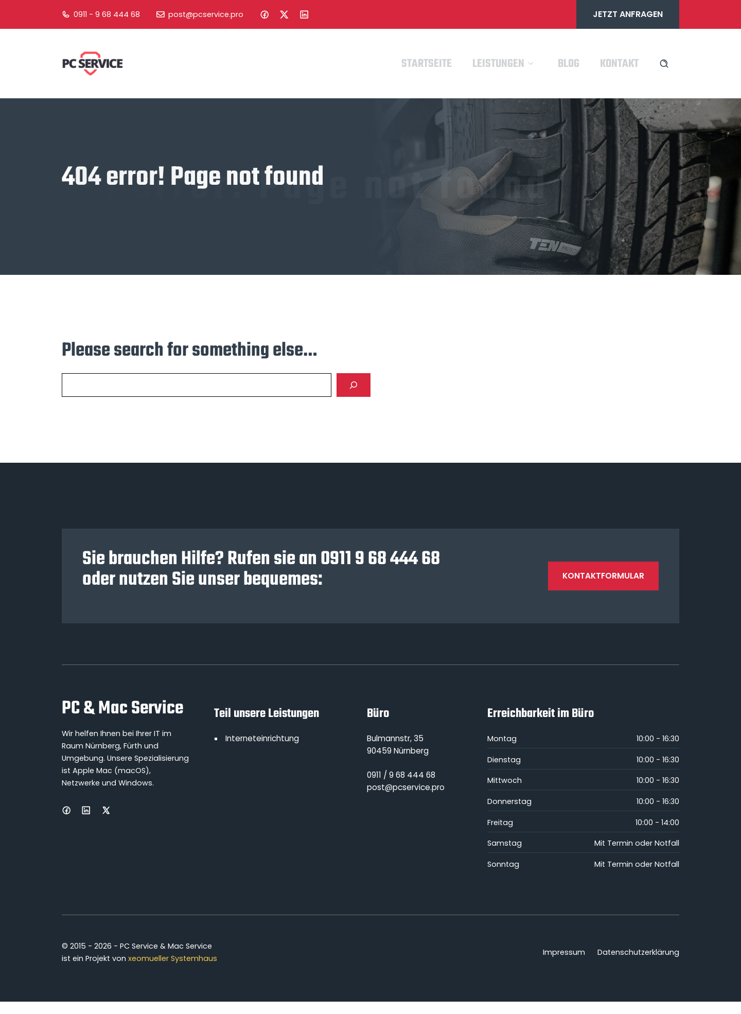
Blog (568, 64)
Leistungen (504, 64)
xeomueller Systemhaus (172, 958)
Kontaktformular (603, 575)
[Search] (353, 385)
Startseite (426, 64)
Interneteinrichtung (262, 738)
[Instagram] (284, 14)
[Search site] (664, 63)
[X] (106, 810)
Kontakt (619, 64)
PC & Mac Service (122, 708)
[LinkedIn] (304, 14)
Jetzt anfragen (628, 14)
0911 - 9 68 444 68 (107, 14)
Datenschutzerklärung (638, 952)
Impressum (564, 952)
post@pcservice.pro (205, 14)
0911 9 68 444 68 (380, 559)
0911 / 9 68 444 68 (401, 775)
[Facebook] (264, 14)
